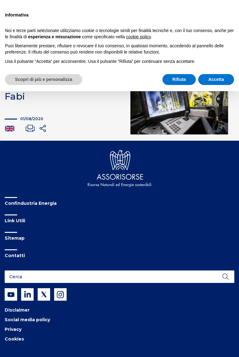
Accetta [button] (216, 79)
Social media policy (27, 319)
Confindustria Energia (31, 203)
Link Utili (15, 220)
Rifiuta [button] (179, 79)
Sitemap (15, 238)
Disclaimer (17, 310)
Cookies (14, 339)
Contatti (15, 255)
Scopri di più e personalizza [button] (43, 79)
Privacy (13, 329)
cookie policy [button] (138, 36)
